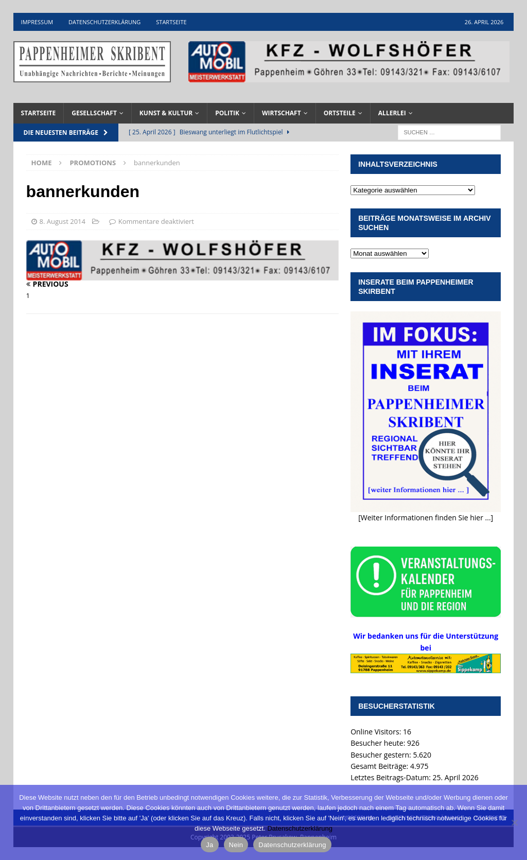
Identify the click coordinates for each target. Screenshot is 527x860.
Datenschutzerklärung (104, 22)
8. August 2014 (62, 221)
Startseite (171, 22)
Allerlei (392, 113)
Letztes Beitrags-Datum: (391, 777)
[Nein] (514, 822)
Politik (227, 113)
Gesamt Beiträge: (380, 766)
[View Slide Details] (349, 61)
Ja (209, 845)
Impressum (37, 22)
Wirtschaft (281, 113)
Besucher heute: (378, 743)
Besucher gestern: (381, 755)
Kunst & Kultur (165, 113)
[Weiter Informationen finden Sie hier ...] (425, 517)
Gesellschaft (94, 113)
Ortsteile (340, 113)
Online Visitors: (376, 731)
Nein (236, 845)
